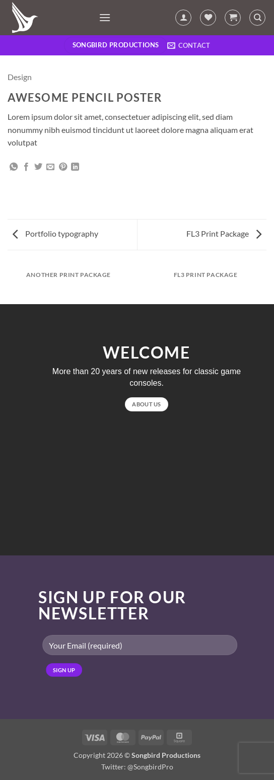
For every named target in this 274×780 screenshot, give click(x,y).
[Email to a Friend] (50, 167)
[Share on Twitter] (38, 167)
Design (20, 77)
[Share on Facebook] (26, 167)
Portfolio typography (55, 233)
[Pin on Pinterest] (63, 167)
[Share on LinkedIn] (75, 167)
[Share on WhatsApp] (14, 167)
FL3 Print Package (223, 233)
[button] (105, 17)
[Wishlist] (208, 18)
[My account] (183, 18)
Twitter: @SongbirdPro (137, 766)
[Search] (257, 18)
